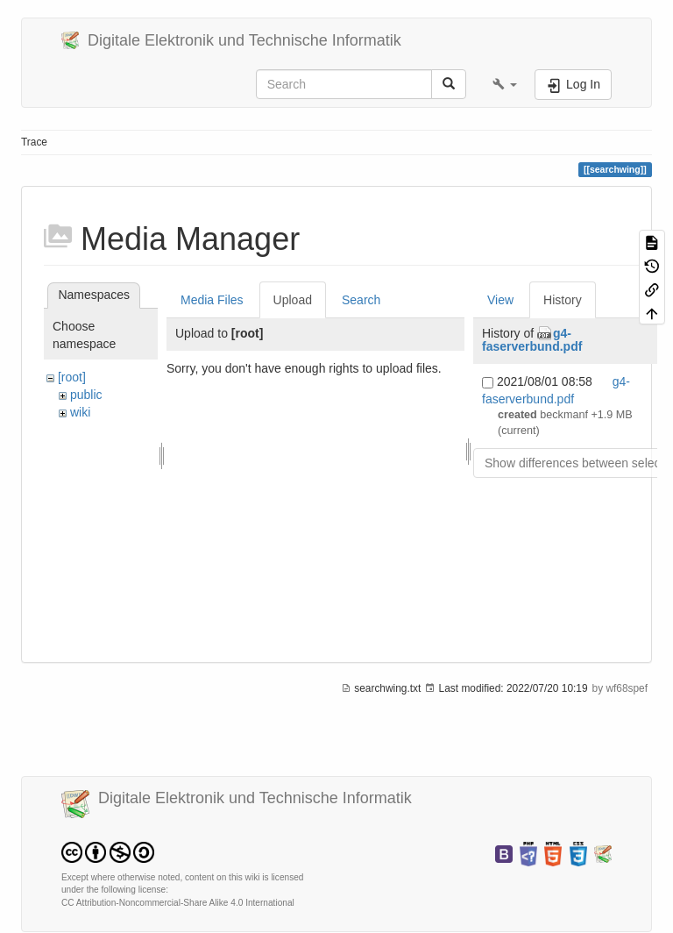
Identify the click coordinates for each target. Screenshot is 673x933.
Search (361, 300)
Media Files (212, 300)
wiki (80, 412)
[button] (504, 84)
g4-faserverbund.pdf (532, 339)
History (562, 300)
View (500, 300)
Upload (292, 300)
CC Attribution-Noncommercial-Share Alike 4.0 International (177, 903)
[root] (72, 377)
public (86, 395)
